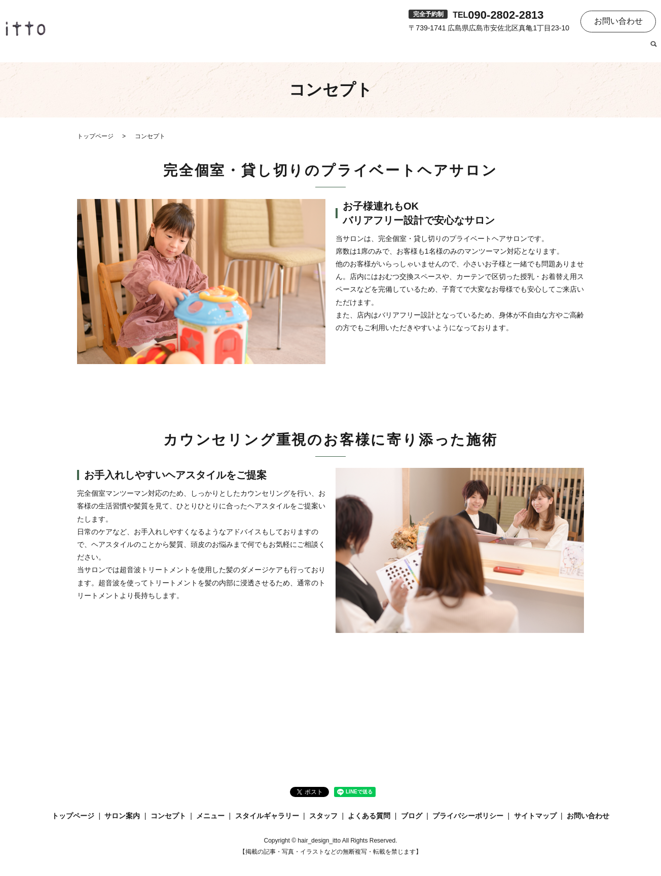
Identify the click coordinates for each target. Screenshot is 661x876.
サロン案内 (328, 48)
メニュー (419, 48)
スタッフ (539, 48)
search (653, 49)
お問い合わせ (618, 21)
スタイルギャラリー (479, 48)
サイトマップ (535, 816)
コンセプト (375, 48)
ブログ (630, 48)
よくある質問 (586, 48)
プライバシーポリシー (467, 816)
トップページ (276, 48)
